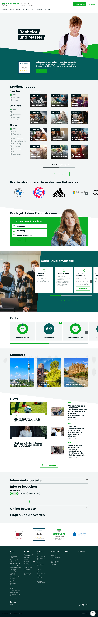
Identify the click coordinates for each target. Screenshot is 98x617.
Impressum (5, 613)
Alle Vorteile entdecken (71, 300)
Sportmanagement (15, 554)
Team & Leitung (41, 556)
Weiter (19, 240)
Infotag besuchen (23, 486)
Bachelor (5, 9)
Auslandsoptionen (15, 598)
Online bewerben (23, 508)
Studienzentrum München (55, 554)
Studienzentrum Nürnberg (55, 558)
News (33, 9)
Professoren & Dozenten (41, 559)
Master (11, 9)
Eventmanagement (15, 563)
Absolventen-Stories (41, 568)
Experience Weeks (27, 570)
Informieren (91, 4)
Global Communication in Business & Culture (14, 583)
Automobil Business (13, 573)
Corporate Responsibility (41, 581)
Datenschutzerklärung (16, 613)
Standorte (26, 9)
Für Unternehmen (41, 572)
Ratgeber (40, 9)
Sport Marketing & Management (28, 554)
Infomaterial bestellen (26, 480)
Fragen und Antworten (27, 514)
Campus (18, 9)
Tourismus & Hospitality (13, 570)
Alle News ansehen (50, 465)
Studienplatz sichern (57, 71)
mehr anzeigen (60, 174)
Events (39, 575)
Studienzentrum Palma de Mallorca (55, 563)
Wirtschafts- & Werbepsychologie (15, 566)
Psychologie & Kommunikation (14, 560)
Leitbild (39, 562)
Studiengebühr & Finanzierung (15, 595)
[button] (86, 193)
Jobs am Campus (39, 578)
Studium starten (80, 4)
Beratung (47, 9)
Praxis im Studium (12, 587)
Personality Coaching (40, 565)
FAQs (11, 604)
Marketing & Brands (13, 556)
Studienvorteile (41, 554)
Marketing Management (27, 558)
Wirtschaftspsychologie (29, 561)
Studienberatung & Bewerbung (15, 591)
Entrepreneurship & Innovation (15, 577)
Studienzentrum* (15, 490)
